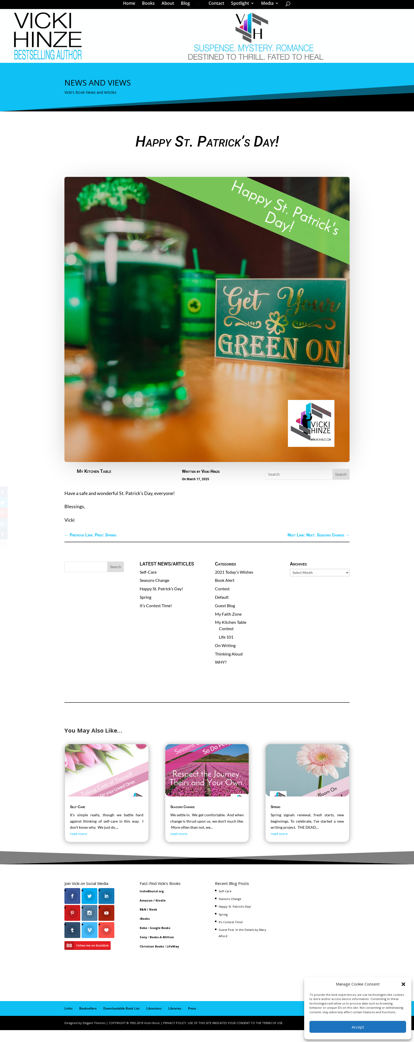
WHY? (221, 674)
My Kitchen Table (94, 483)
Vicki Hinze (210, 483)
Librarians (154, 1020)
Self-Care (148, 584)
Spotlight (238, 6)
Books (150, 6)
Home (131, 6)
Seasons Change (154, 592)
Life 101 (226, 649)
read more (78, 845)
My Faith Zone (228, 626)
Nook (153, 921)
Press (192, 1020)
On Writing (225, 657)
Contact (214, 6)
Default (222, 609)
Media (265, 6)
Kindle (161, 912)
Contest (222, 600)
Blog (187, 6)
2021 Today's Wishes (234, 584)
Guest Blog (225, 617)
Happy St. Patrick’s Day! (161, 600)
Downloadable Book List (121, 1020)
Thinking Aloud (229, 665)
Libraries (174, 1020)
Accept (358, 1027)
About (169, 6)
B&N (143, 921)
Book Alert (224, 592)
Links (68, 1020)
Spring (145, 609)
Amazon (146, 912)
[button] (403, 984)
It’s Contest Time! (156, 617)
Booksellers (88, 1020)
